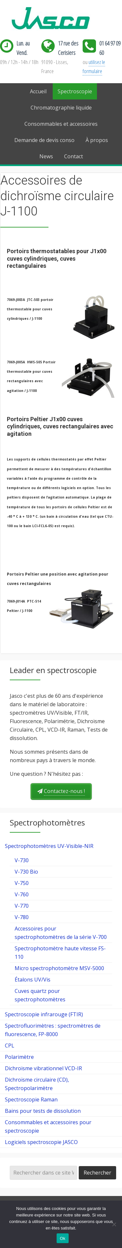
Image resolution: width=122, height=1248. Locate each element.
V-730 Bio (26, 871)
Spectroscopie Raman (31, 1099)
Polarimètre (19, 1056)
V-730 (22, 860)
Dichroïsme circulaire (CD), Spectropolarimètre (37, 1084)
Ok (62, 1238)
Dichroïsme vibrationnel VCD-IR (43, 1068)
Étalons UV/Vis (32, 979)
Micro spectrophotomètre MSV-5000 (59, 968)
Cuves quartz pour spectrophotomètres (40, 995)
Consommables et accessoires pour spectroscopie (48, 1126)
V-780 (22, 917)
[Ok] (114, 1224)
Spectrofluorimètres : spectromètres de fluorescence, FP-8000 (53, 1030)
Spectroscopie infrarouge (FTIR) (44, 1014)
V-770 (22, 905)
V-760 (22, 894)
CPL (9, 1045)
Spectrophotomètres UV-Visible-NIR (49, 846)
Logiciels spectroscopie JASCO (41, 1142)
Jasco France (61, 18)
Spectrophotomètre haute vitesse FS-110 (60, 952)
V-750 (22, 883)
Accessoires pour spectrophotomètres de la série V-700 (61, 933)
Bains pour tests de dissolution (43, 1110)
